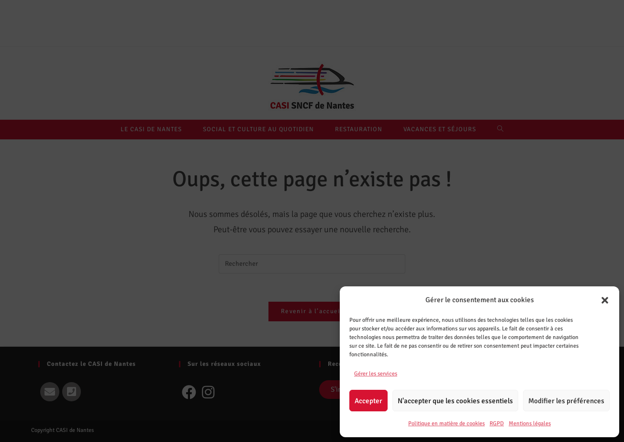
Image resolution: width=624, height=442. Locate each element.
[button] (605, 300)
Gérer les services (375, 373)
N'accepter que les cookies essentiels (455, 401)
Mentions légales (530, 423)
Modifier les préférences (566, 401)
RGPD (497, 423)
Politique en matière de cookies (446, 423)
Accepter (368, 401)
